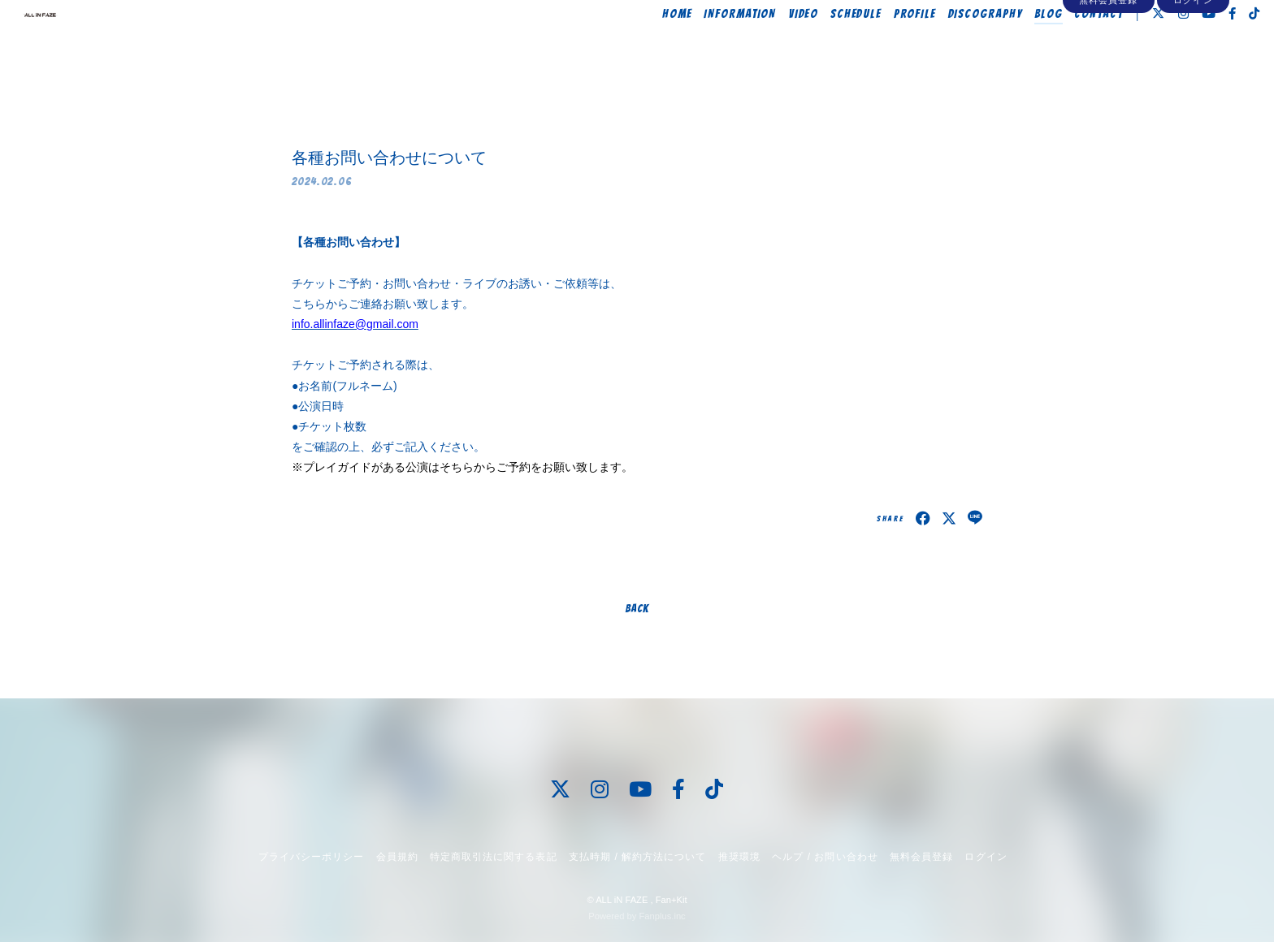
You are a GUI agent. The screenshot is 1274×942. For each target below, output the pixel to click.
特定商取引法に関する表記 (493, 856)
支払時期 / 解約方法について (638, 856)
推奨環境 (739, 856)
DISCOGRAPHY (951, 46)
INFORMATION (706, 46)
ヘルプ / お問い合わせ (825, 856)
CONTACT (1065, 46)
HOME (643, 46)
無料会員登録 (1108, 75)
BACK (637, 609)
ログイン (1192, 75)
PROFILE (881, 46)
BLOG (1014, 46)
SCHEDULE (822, 46)
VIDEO (769, 46)
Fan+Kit (671, 900)
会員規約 (397, 856)
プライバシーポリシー (311, 856)
